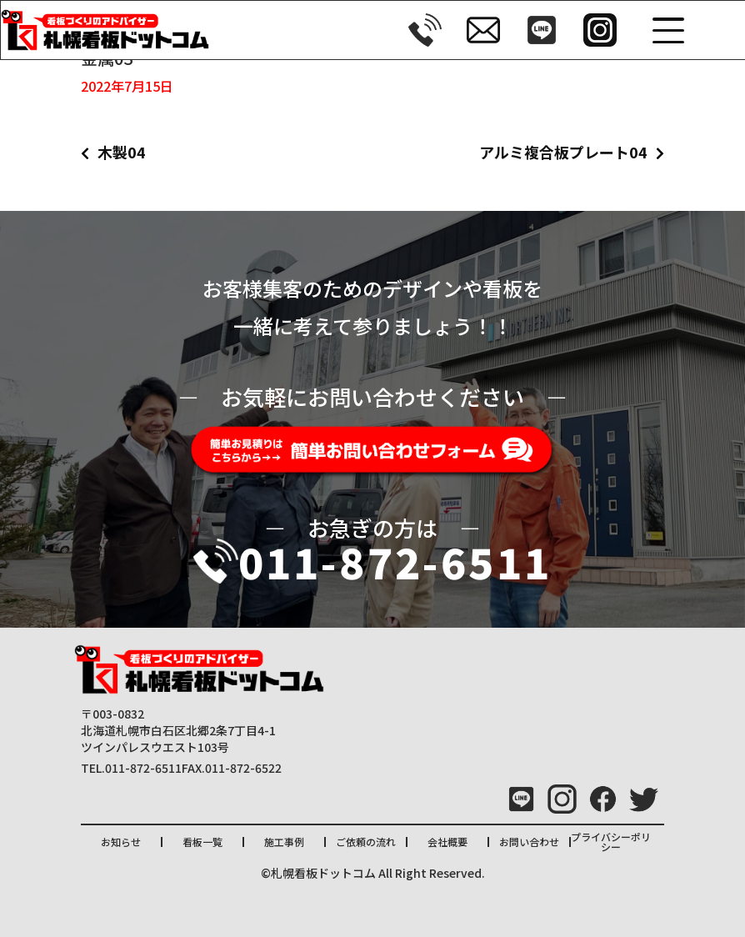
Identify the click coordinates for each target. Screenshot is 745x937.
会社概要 (448, 841)
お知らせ (121, 841)
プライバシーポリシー (611, 841)
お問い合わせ (529, 841)
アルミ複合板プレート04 (563, 152)
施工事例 (284, 841)
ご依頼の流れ (366, 841)
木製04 (122, 152)
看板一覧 (202, 841)
